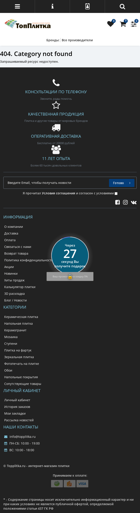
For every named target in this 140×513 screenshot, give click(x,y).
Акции (9, 267)
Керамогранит (15, 330)
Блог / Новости (15, 300)
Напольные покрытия (21, 377)
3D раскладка (14, 293)
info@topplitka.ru (20, 436)
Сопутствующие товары (22, 384)
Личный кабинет (17, 400)
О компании (13, 226)
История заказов (17, 407)
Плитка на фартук (17, 350)
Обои (8, 370)
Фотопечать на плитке (21, 363)
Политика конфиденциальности (28, 260)
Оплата (10, 240)
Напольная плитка (18, 323)
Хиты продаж (14, 280)
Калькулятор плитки (19, 287)
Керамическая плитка (21, 317)
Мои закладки (15, 413)
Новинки (11, 273)
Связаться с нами (17, 247)
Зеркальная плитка (19, 357)
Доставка (11, 233)
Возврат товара (16, 253)
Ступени (10, 343)
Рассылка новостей (19, 420)
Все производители (77, 40)
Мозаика (11, 337)
